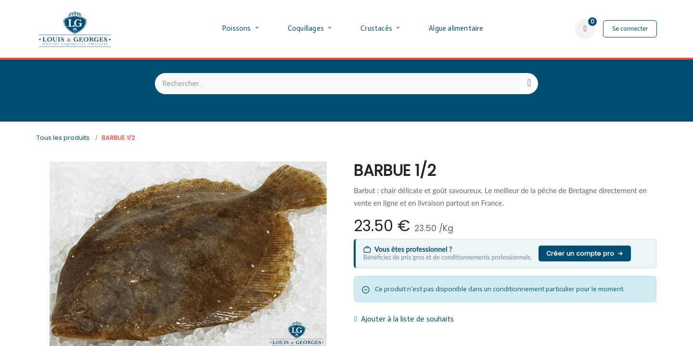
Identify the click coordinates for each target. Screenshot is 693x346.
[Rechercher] (529, 83)
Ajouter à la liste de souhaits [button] (404, 318)
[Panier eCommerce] (585, 29)
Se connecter (630, 28)
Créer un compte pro (584, 253)
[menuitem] (241, 29)
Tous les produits (63, 138)
